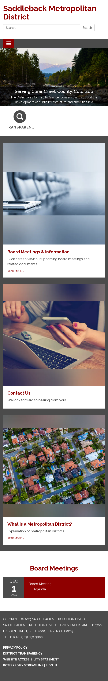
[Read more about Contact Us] (54, 346)
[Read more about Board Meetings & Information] (54, 210)
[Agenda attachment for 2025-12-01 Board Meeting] (40, 589)
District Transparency (22, 653)
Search (87, 27)
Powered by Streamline (23, 665)
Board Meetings (54, 568)
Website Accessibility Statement (31, 659)
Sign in (51, 665)
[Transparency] (20, 120)
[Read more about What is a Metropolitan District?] (54, 480)
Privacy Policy (15, 647)
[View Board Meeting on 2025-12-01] (65, 584)
